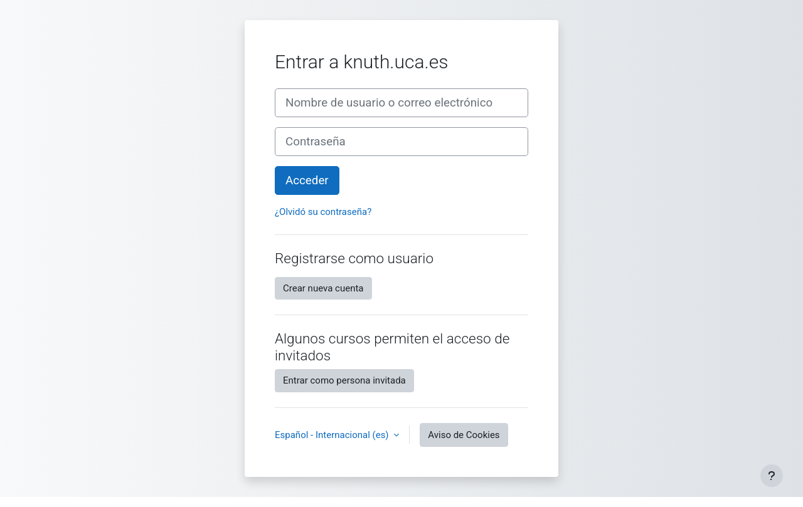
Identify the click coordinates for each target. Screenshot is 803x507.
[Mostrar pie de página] (771, 475)
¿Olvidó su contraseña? (323, 211)
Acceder (307, 180)
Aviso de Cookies (463, 435)
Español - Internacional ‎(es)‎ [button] (333, 435)
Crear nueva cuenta (323, 288)
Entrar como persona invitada (344, 380)
